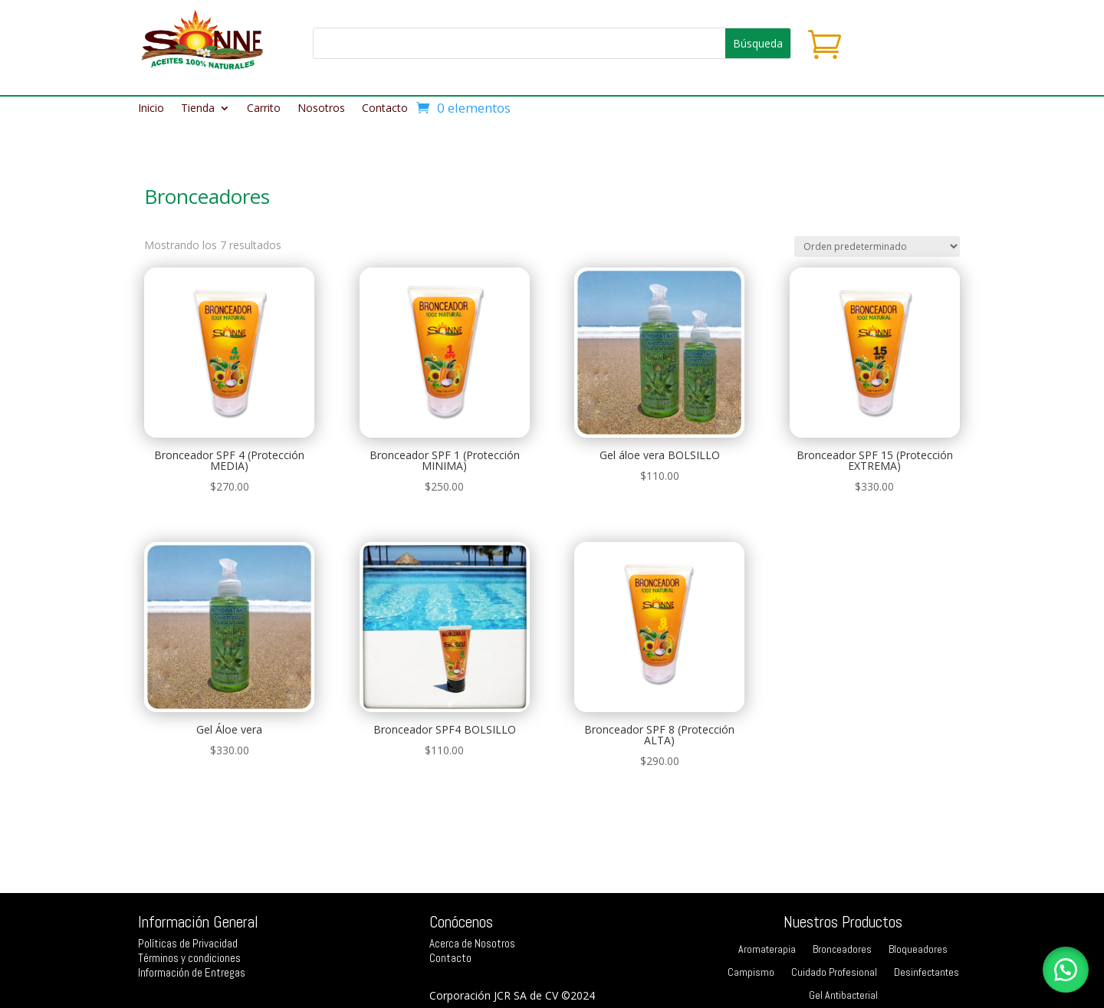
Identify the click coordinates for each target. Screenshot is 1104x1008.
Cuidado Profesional (834, 973)
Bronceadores (842, 950)
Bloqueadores (918, 950)
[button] (1066, 970)
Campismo (751, 973)
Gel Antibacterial (843, 996)
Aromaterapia (767, 950)
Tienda (198, 109)
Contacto (385, 109)
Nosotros (321, 109)
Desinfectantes (926, 973)
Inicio (151, 109)
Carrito (264, 109)
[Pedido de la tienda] (877, 246)
